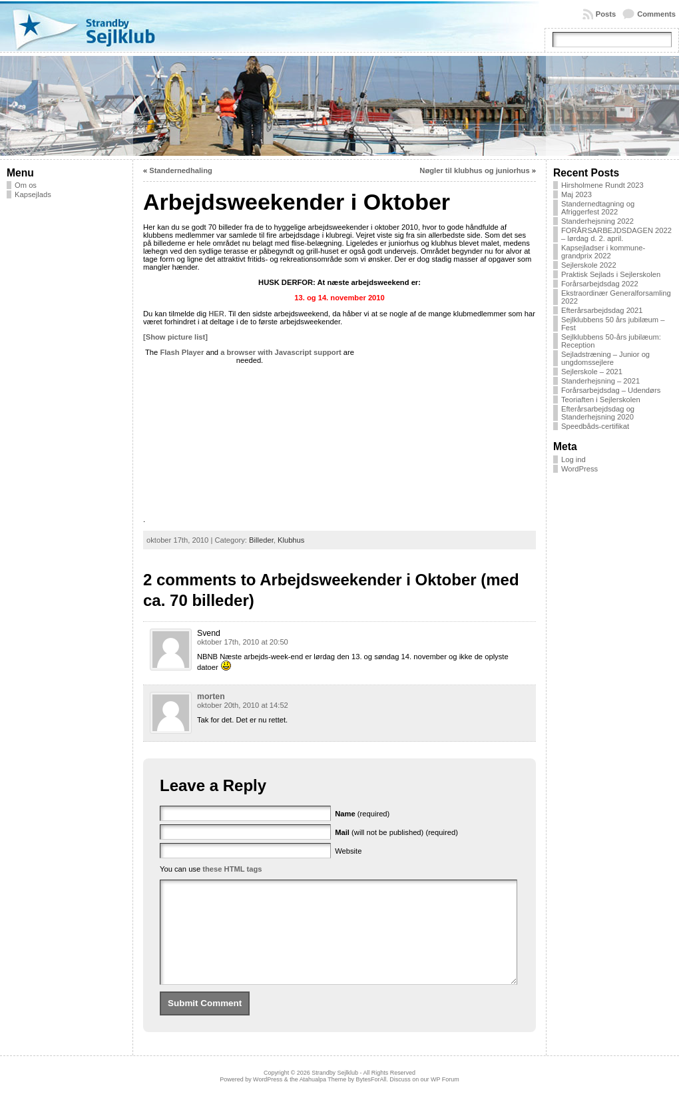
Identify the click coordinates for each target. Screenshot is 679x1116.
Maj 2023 (576, 194)
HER (216, 314)
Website (348, 851)
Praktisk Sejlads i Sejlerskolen (610, 274)
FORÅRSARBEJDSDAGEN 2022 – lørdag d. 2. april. (616, 234)
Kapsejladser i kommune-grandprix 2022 (603, 252)
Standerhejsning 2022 (597, 221)
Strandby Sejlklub (335, 1092)
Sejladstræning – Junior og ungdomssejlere (605, 358)
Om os (26, 185)
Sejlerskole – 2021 (591, 372)
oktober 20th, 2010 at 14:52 (242, 705)
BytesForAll (371, 1099)
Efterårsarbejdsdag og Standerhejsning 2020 (597, 413)
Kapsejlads (33, 194)
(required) (362, 814)
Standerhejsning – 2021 (600, 381)
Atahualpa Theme (323, 1099)
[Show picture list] (175, 337)
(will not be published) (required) (396, 832)
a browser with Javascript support (280, 352)
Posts (606, 14)
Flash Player (182, 352)
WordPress (579, 469)
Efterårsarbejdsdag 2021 (602, 310)
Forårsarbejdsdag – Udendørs (610, 390)
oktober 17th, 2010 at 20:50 (242, 642)
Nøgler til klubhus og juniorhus (474, 170)
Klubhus (291, 540)
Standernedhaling (180, 170)
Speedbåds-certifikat (595, 426)
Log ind (573, 459)
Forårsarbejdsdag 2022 (599, 284)
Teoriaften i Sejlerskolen (600, 400)
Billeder (261, 540)
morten (211, 696)
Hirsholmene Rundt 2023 (602, 185)
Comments (656, 14)
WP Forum (445, 1099)
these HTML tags (232, 869)
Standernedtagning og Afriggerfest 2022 (597, 208)
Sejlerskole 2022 (588, 265)
